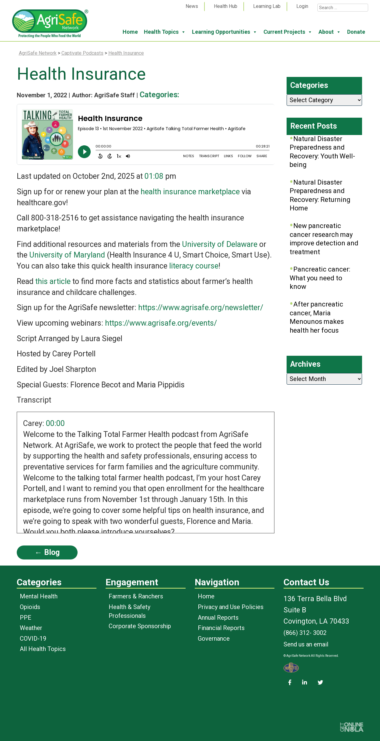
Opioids (30, 607)
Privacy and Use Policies (230, 607)
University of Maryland (67, 255)
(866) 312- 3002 (305, 632)
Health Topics (165, 32)
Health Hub (225, 6)
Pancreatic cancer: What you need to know (320, 277)
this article (53, 281)
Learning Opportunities (224, 32)
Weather (31, 628)
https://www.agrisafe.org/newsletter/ (200, 307)
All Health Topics (43, 649)
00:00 (55, 423)
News (192, 6)
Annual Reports (218, 617)
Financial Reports (221, 628)
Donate (356, 32)
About (330, 32)
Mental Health (39, 596)
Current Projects (287, 32)
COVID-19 (33, 638)
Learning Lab (267, 6)
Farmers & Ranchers (136, 596)
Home (130, 32)
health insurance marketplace (190, 191)
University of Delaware (219, 244)
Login (302, 6)
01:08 (154, 176)
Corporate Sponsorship (140, 626)
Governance (214, 638)
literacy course (193, 265)
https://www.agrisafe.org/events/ (161, 323)
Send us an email (306, 644)
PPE (25, 617)
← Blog (47, 552)
